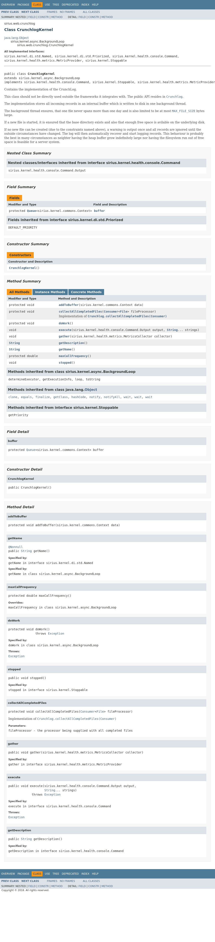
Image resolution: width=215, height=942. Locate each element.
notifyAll (112, 397)
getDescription (71, 343)
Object (91, 390)
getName (65, 349)
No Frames (67, 11)
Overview (8, 4)
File (123, 311)
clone (12, 397)
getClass (60, 397)
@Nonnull (15, 547)
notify (94, 397)
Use (47, 4)
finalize (42, 397)
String (172, 330)
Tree (56, 4)
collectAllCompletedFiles (80, 311)
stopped (65, 362)
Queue (31, 211)
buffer (99, 211)
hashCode (78, 397)
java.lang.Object (16, 38)
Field (31, 17)
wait (127, 397)
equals (26, 397)
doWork (64, 323)
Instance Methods (50, 292)
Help (95, 4)
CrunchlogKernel (22, 268)
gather (64, 336)
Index (85, 4)
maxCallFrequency (73, 356)
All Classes (91, 11)
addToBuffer (69, 305)
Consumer (111, 311)
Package (23, 4)
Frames (52, 11)
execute (65, 330)
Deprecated (70, 4)
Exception (56, 633)
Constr (43, 17)
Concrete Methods (86, 292)
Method (57, 17)
